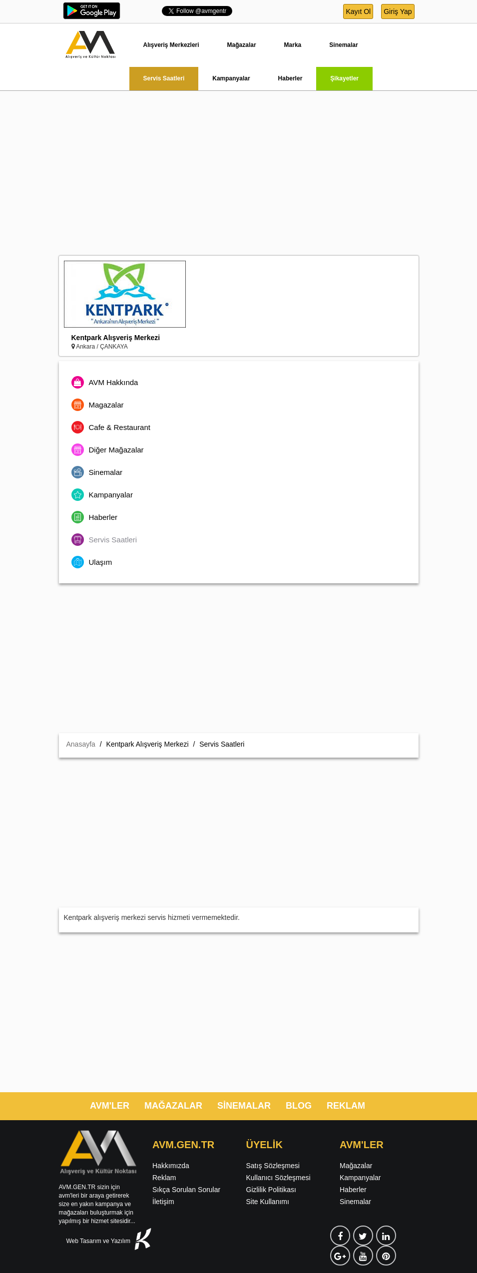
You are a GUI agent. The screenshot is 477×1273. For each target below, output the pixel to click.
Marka (293, 44)
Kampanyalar (231, 78)
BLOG (299, 1106)
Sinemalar (343, 44)
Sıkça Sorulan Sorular (186, 1190)
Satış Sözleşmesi (273, 1166)
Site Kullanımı (267, 1202)
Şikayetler (344, 78)
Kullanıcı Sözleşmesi (278, 1178)
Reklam (164, 1178)
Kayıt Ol (358, 11)
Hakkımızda (170, 1166)
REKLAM (346, 1106)
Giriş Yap (398, 11)
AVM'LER (109, 1106)
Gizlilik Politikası (271, 1190)
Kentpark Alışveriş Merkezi (115, 338)
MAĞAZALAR (173, 1106)
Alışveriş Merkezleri (171, 44)
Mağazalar (241, 44)
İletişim (163, 1202)
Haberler (290, 78)
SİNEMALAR (244, 1106)
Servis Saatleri (164, 78)
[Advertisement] (238, 181)
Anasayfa (80, 744)
